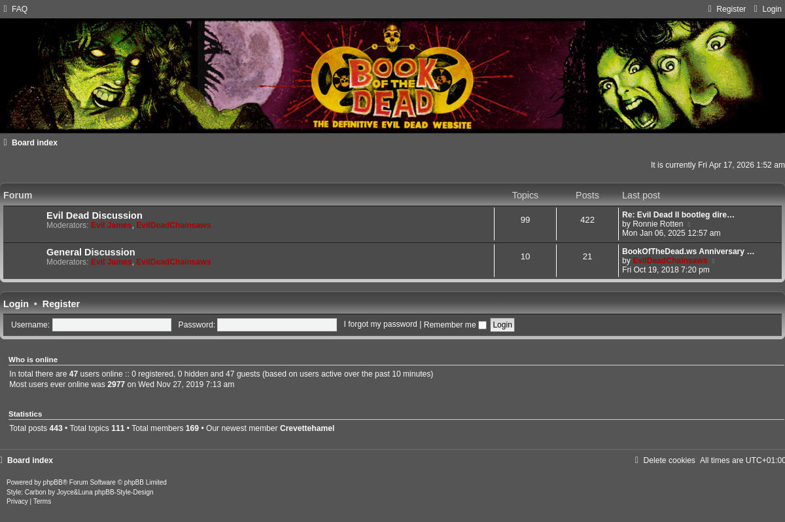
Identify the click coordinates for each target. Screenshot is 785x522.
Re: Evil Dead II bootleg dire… (678, 214)
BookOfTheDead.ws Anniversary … (688, 251)
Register (61, 304)
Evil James (111, 225)
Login (16, 304)
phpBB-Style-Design (124, 492)
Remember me (455, 324)
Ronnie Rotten (658, 224)
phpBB (53, 482)
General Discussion (90, 252)
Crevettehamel (307, 428)
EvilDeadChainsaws (173, 225)
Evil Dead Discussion (94, 215)
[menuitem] (13, 9)
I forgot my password (380, 324)
